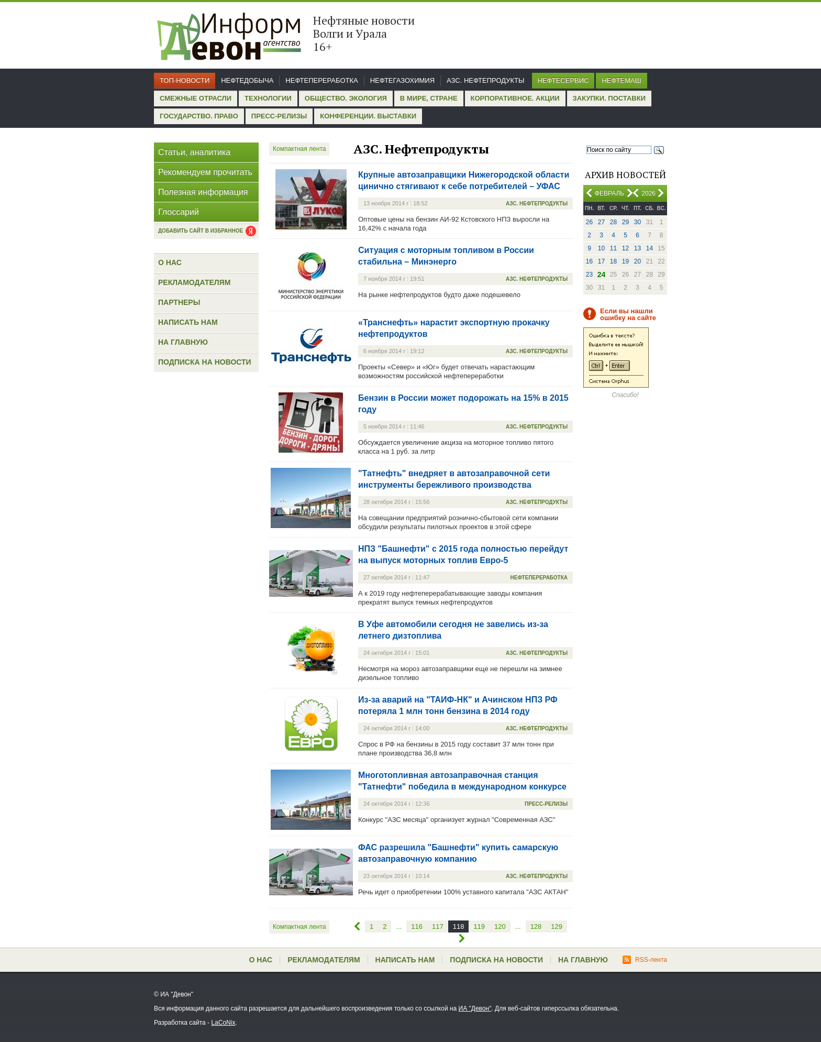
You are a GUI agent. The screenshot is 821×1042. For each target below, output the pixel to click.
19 (625, 261)
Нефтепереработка (321, 80)
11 (613, 248)
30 (637, 222)
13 (637, 248)
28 (613, 222)
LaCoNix (223, 1022)
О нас (170, 262)
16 (589, 261)
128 (536, 926)
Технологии (268, 98)
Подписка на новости (204, 362)
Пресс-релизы (279, 116)
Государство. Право (199, 116)
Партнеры (179, 302)
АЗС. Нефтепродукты (485, 80)
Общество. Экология (346, 98)
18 (613, 261)
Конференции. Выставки (368, 116)
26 (589, 222)
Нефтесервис (563, 80)
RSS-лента (645, 960)
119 (479, 926)
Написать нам (188, 322)
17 (601, 261)
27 (601, 222)
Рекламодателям (194, 282)
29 (625, 222)
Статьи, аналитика (194, 152)
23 (589, 274)
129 (556, 926)
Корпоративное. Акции (515, 98)
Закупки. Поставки (609, 98)
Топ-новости (184, 80)
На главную (183, 342)
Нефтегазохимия (402, 80)
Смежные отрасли (195, 98)
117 (437, 926)
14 (649, 248)
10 (601, 248)
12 (625, 248)
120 (500, 926)
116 (417, 926)
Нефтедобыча (247, 80)
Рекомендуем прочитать (205, 172)
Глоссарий (178, 211)
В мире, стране (429, 98)
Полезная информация (203, 192)
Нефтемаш (621, 80)
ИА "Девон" (475, 1008)
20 (637, 261)
